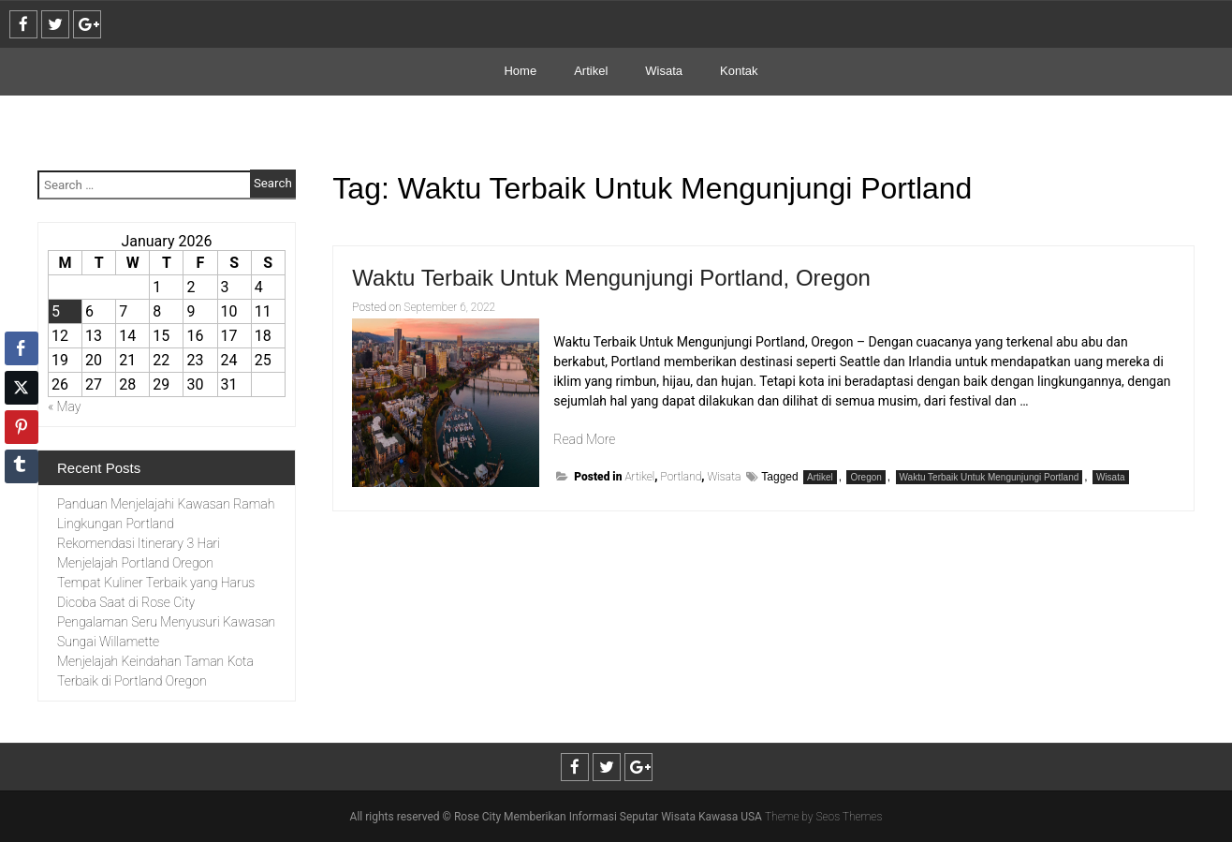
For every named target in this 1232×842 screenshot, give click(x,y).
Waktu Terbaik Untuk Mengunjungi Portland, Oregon (611, 277)
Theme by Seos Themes (823, 816)
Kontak (738, 71)
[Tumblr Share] (21, 466)
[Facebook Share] (21, 348)
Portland (681, 476)
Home (520, 71)
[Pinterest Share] (21, 427)
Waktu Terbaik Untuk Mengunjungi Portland (989, 477)
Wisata (663, 71)
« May (64, 406)
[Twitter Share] (21, 388)
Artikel (591, 71)
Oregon (865, 477)
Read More (584, 439)
